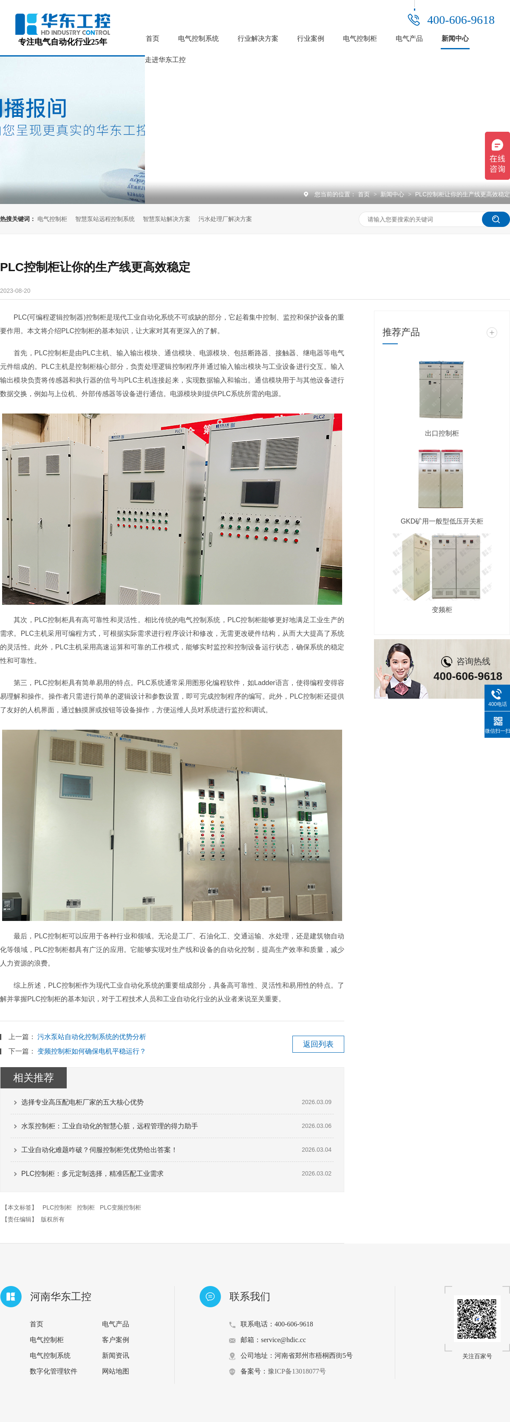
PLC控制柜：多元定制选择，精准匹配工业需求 (92, 1173)
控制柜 (86, 1207)
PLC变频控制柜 (120, 1207)
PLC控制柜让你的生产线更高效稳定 (462, 194)
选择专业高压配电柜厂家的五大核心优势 (82, 1102)
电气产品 (409, 38)
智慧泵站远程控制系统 (105, 218)
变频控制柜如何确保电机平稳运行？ (91, 1051)
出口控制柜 (442, 433)
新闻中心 (455, 38)
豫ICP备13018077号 (297, 1371)
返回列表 (318, 1044)
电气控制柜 (360, 38)
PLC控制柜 (57, 1207)
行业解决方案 (258, 38)
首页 (152, 38)
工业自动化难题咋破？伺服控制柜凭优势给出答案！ (99, 1149)
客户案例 (115, 1339)
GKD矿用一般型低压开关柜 (442, 521)
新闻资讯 (115, 1355)
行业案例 (310, 38)
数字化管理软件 (53, 1371)
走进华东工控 (165, 59)
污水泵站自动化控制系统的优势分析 (91, 1036)
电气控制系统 (198, 38)
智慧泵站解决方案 (166, 218)
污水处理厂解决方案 (225, 218)
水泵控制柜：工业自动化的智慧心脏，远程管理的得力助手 (109, 1126)
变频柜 (442, 609)
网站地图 (115, 1371)
